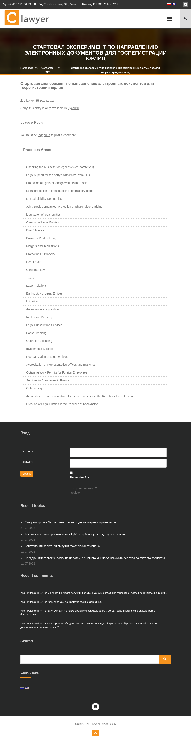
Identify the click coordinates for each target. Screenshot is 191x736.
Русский (73, 108)
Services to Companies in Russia (47, 380)
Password (26, 462)
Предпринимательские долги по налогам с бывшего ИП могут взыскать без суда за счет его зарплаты (93, 558)
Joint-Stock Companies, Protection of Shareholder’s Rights (64, 206)
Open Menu (169, 18)
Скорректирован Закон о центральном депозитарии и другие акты (69, 522)
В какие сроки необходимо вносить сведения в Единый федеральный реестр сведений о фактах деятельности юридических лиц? (88, 625)
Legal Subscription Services (44, 325)
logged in (44, 135)
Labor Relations (36, 285)
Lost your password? (83, 488)
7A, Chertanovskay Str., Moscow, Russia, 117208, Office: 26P (76, 4)
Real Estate (33, 262)
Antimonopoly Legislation (42, 309)
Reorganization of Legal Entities (47, 356)
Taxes (30, 277)
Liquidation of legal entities (43, 214)
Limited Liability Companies (44, 198)
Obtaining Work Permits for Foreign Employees (56, 372)
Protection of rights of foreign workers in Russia (56, 183)
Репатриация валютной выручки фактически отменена (62, 546)
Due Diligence (35, 230)
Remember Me (79, 477)
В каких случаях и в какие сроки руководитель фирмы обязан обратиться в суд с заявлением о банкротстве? (87, 612)
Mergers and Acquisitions (42, 246)
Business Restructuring (41, 238)
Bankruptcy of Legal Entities (44, 293)
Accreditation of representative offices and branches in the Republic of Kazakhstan (79, 396)
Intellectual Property (39, 317)
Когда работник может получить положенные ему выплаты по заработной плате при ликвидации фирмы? (106, 592)
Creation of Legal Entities (42, 222)
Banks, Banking (36, 333)
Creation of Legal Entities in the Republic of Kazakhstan (62, 404)
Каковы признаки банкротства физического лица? (73, 601)
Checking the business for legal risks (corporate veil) (60, 167)
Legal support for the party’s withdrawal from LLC (58, 175)
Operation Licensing (39, 341)
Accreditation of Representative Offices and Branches (61, 364)
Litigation (32, 301)
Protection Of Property (40, 254)
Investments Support (39, 348)
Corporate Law (35, 269)
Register (75, 492)
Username (27, 451)
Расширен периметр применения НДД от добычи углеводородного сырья (74, 534)
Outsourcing (34, 388)
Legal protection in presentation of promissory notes (59, 190)
